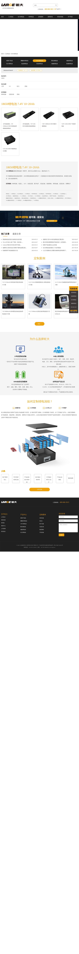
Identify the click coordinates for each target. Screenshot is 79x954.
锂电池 (7, 193)
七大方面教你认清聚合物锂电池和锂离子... (55, 250)
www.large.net (52, 547)
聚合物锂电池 (25, 198)
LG (10, 86)
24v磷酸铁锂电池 (59, 198)
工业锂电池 (62, 193)
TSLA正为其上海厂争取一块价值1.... (13, 242)
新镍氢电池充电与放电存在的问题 (12, 239)
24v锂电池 (41, 193)
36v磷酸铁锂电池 (10, 200)
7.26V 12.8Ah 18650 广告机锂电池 (69, 125)
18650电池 (30, 196)
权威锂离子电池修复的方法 (10, 250)
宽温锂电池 (39, 63)
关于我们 (70, 16)
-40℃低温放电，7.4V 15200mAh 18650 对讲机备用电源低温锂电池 (10, 126)
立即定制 (39, 489)
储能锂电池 (69, 60)
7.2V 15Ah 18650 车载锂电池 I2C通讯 (10, 150)
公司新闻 (3, 528)
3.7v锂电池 (18, 200)
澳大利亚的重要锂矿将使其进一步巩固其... (55, 242)
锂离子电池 (9, 60)
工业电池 (10, 16)
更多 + (39, 323)
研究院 (3, 522)
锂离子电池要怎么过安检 (50, 245)
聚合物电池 (54, 60)
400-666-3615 (74, 307)
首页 (2, 16)
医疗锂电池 (68, 198)
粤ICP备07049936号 (58, 545)
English (58, 9)
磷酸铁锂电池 (24, 60)
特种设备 (3, 94)
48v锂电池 (8, 196)
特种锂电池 (34, 193)
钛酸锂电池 (54, 63)
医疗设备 (42, 523)
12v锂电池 (27, 193)
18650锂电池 (14, 53)
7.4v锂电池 (36, 200)
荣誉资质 (3, 520)
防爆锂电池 (69, 63)
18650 (2, 78)
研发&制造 (60, 16)
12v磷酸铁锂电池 (42, 198)
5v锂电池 (13, 193)
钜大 (18, 86)
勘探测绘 (42, 529)
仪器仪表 (11, 94)
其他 (26, 86)
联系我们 (3, 21)
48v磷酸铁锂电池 (27, 200)
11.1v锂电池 (23, 196)
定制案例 (40, 16)
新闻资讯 (50, 16)
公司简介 (3, 517)
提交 (61, 535)
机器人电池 (50, 198)
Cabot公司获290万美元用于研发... (12, 245)
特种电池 (31, 16)
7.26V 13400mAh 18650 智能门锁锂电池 (49, 125)
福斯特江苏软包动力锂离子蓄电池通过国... (14, 247)
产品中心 (23, 514)
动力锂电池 (21, 16)
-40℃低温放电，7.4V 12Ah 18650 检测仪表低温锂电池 (28, 125)
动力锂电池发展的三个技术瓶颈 (52, 247)
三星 (2, 86)
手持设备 (42, 532)
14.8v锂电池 (37, 196)
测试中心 (3, 525)
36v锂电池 (55, 193)
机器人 (41, 521)
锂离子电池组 (53, 196)
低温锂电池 (24, 63)
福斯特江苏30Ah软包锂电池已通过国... (53, 239)
